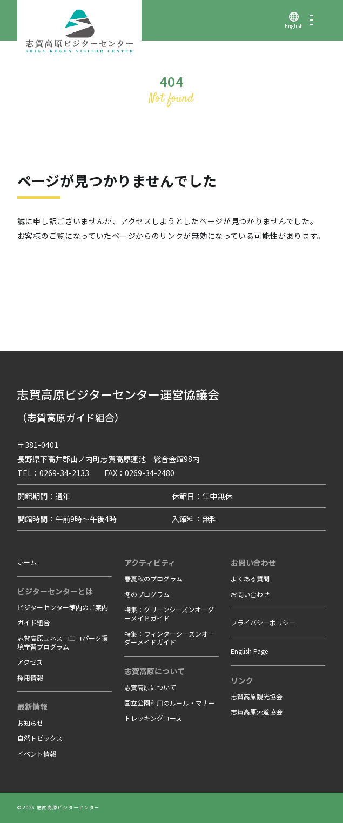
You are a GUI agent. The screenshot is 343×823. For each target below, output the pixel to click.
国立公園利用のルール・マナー (169, 702)
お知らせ (30, 722)
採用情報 (30, 677)
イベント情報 (36, 753)
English (294, 26)
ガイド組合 (33, 622)
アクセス (30, 661)
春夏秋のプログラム (153, 578)
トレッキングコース (153, 717)
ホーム (27, 561)
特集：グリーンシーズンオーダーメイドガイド (169, 614)
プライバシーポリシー (263, 622)
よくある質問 (250, 578)
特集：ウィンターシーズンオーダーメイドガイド (169, 638)
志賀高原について (150, 687)
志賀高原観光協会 (257, 696)
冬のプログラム (147, 594)
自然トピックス (40, 737)
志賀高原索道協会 (257, 711)
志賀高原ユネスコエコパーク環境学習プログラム (62, 642)
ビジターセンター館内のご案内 (62, 607)
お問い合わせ (250, 594)
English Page (249, 650)
